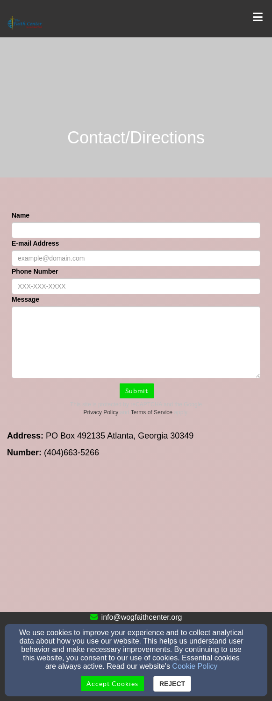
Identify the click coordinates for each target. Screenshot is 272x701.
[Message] (136, 342)
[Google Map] (136, 542)
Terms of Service (151, 412)
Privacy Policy (101, 412)
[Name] (136, 230)
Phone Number (35, 271)
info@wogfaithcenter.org (141, 617)
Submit (136, 391)
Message (25, 299)
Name (20, 215)
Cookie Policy (194, 666)
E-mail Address (35, 243)
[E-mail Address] (136, 258)
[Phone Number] (136, 286)
